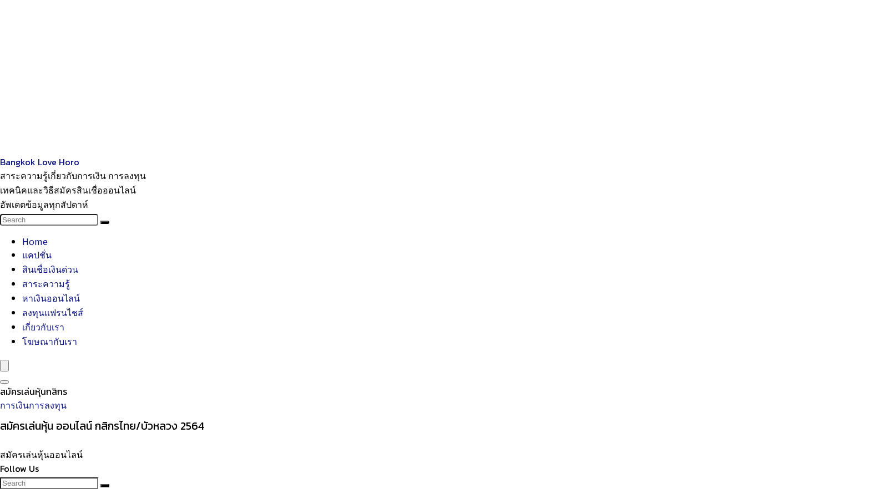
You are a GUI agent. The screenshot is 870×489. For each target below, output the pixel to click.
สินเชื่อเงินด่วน (50, 269)
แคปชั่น (37, 254)
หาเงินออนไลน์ (51, 297)
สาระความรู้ (46, 283)
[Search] (104, 222)
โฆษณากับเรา (49, 341)
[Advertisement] (333, 77)
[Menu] (4, 365)
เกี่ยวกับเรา (43, 326)
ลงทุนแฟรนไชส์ (52, 312)
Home (35, 241)
